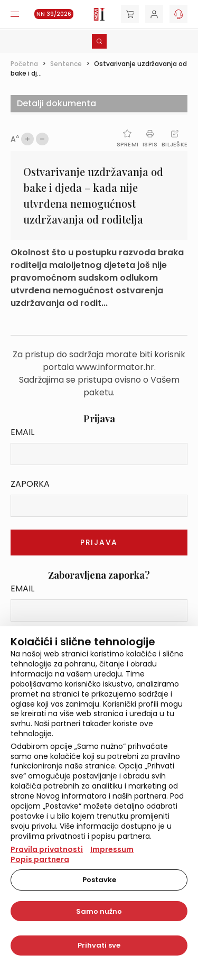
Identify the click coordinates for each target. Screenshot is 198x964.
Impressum (112, 849)
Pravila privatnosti (47, 849)
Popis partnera (40, 859)
